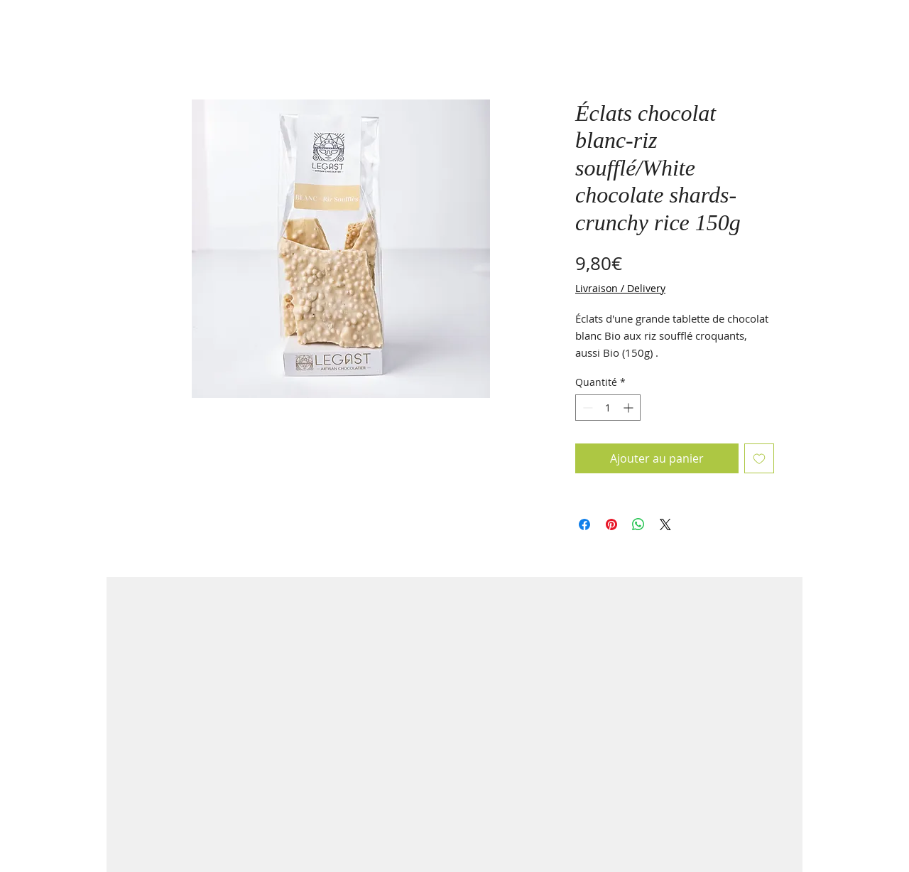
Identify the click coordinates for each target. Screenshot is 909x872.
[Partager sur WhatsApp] (638, 524)
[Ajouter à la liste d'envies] (759, 458)
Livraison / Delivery (620, 288)
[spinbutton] (608, 407)
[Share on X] (665, 524)
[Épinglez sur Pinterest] (611, 524)
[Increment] (629, 407)
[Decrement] (586, 407)
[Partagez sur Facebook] (584, 524)
